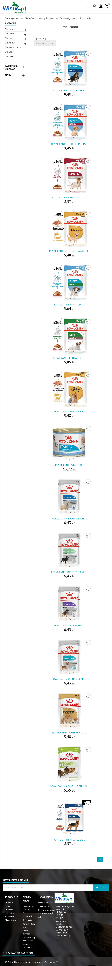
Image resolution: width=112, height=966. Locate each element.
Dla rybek (9, 52)
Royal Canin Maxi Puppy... (69, 90)
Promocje (9, 902)
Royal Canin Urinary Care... (69, 679)
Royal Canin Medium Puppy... (69, 144)
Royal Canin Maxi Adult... (69, 839)
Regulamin (27, 920)
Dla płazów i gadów (13, 47)
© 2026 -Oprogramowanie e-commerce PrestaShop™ (31, 961)
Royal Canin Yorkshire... (69, 411)
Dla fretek (9, 56)
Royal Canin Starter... (69, 465)
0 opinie (72, 84)
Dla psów (9, 29)
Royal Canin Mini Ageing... (69, 358)
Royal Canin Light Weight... (69, 518)
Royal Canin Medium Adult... (69, 197)
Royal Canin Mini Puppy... (69, 304)
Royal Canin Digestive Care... (69, 572)
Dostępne (45, 43)
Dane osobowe (45, 902)
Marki (8, 74)
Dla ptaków (10, 43)
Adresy (41, 917)
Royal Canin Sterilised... (69, 625)
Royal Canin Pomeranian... (69, 732)
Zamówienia (43, 906)
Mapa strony (10, 920)
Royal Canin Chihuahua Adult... (69, 251)
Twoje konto (45, 896)
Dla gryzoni (9, 38)
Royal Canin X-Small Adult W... (69, 786)
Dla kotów (9, 34)
